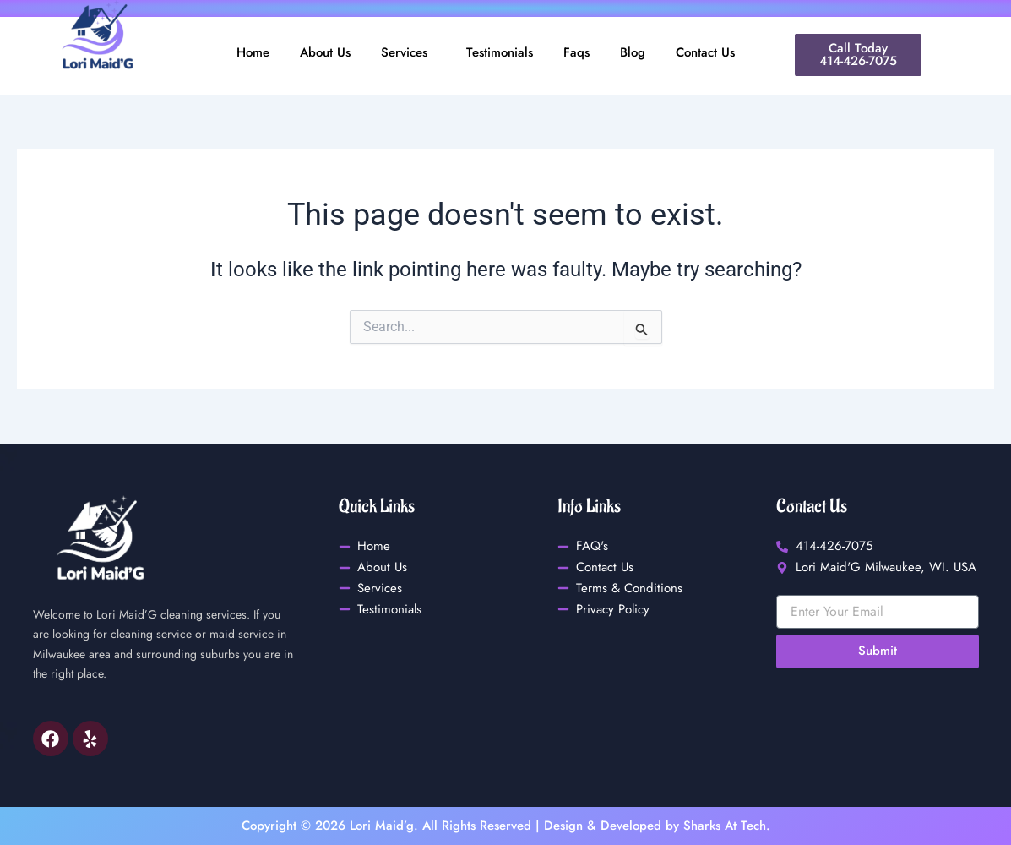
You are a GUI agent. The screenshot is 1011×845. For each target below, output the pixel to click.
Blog (632, 52)
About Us (325, 52)
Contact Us (705, 52)
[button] (408, 53)
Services (404, 52)
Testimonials (499, 52)
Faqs (576, 52)
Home (252, 52)
